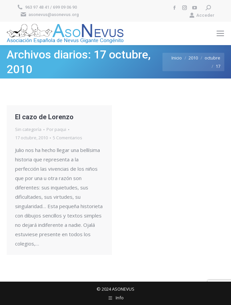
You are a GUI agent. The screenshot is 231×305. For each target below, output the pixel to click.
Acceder (201, 15)
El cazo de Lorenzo (44, 117)
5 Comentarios (67, 138)
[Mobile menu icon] (220, 33)
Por (56, 129)
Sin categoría (28, 129)
